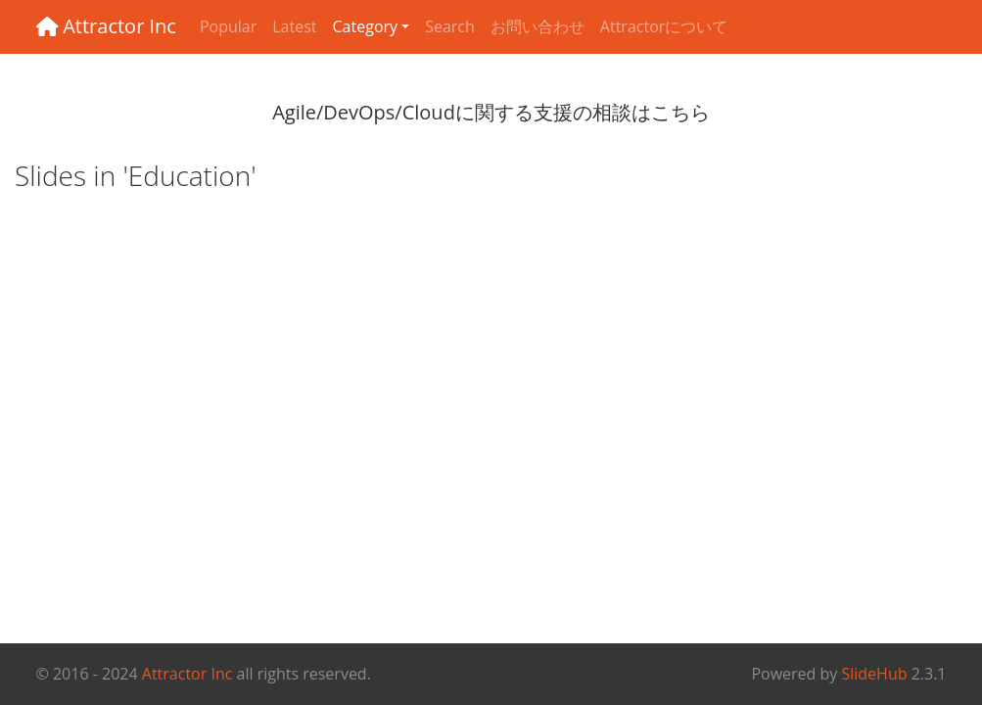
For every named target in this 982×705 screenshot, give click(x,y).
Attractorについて (663, 26)
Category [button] (365, 26)
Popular (228, 26)
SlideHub (874, 673)
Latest (294, 26)
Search (450, 26)
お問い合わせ (538, 26)
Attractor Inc (106, 26)
